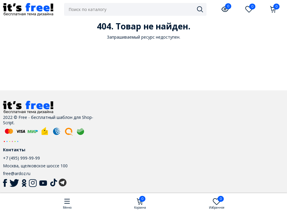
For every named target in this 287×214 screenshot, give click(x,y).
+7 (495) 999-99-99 (21, 158)
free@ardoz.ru (16, 173)
